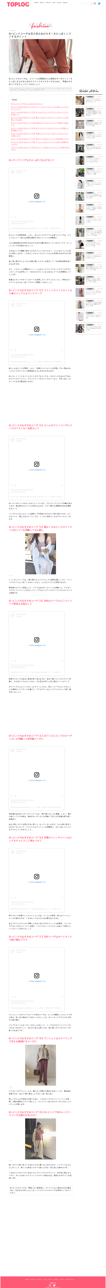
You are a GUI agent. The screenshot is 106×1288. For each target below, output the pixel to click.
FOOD (53, 2)
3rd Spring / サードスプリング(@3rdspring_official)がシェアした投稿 (34, 672)
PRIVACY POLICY (70, 1279)
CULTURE (59, 2)
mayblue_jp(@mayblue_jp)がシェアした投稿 (26, 361)
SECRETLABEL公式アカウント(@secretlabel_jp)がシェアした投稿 (34, 909)
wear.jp (10, 575)
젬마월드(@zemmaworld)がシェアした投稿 (25, 807)
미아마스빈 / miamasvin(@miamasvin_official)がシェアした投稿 (33, 496)
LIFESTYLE (48, 2)
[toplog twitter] (100, 4)
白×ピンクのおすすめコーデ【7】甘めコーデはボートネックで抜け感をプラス (40, 139)
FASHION (36, 2)
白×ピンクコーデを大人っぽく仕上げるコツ (27, 104)
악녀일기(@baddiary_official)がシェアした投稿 (27, 1008)
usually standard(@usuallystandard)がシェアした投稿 (29, 228)
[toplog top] (18, 4)
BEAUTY (42, 2)
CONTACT (62, 1279)
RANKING (65, 2)
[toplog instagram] (96, 4)
